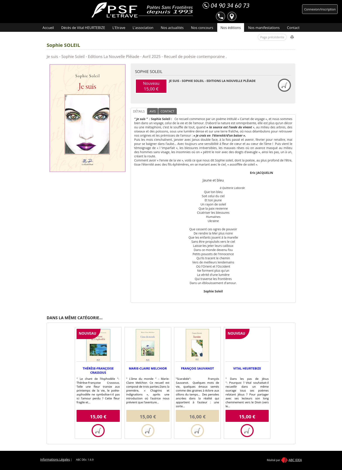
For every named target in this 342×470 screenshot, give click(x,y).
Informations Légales (55, 459)
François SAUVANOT (197, 368)
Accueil (48, 27)
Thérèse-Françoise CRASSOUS (98, 370)
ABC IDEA (295, 460)
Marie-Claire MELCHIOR (148, 368)
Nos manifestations (264, 27)
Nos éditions (231, 27)
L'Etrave (119, 27)
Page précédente (272, 37)
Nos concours (202, 27)
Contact (293, 27)
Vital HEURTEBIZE (247, 368)
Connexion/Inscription (320, 9)
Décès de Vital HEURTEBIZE (83, 27)
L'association (143, 27)
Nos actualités (172, 27)
